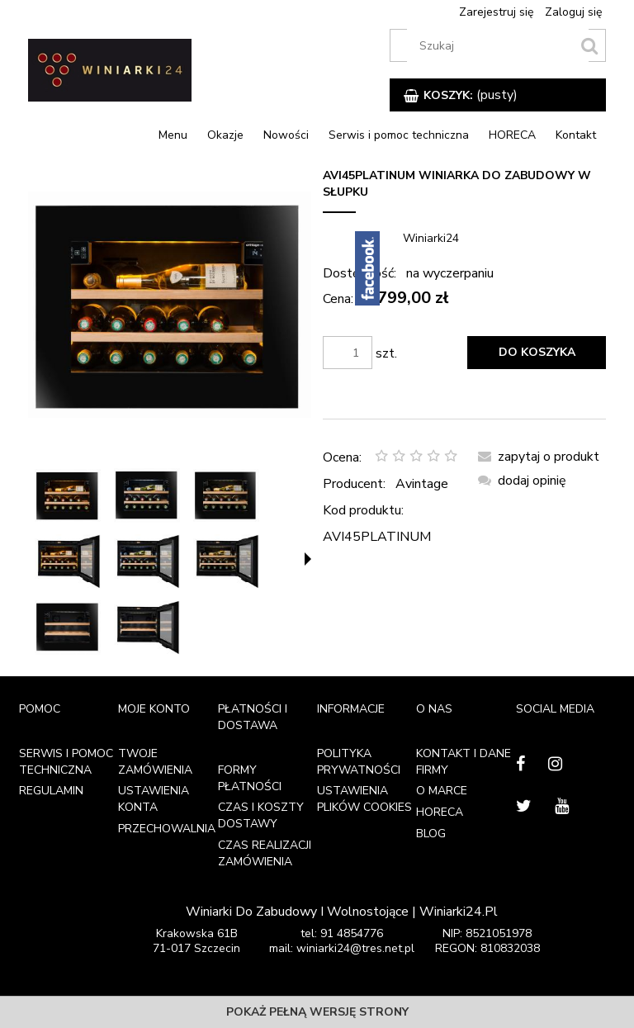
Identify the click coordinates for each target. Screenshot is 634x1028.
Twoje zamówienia (155, 762)
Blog (431, 833)
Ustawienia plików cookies (364, 799)
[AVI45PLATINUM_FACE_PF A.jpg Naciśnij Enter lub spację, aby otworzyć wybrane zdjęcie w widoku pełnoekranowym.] (169, 305)
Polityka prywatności (358, 762)
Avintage (421, 484)
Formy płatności (250, 778)
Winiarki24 (431, 238)
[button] (308, 559)
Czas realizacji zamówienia (264, 853)
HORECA (439, 812)
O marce (441, 790)
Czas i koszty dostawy (261, 815)
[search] (589, 45)
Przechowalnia (166, 828)
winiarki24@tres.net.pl (355, 948)
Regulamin (51, 790)
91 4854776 (351, 933)
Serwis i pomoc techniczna (66, 762)
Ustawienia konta (153, 799)
